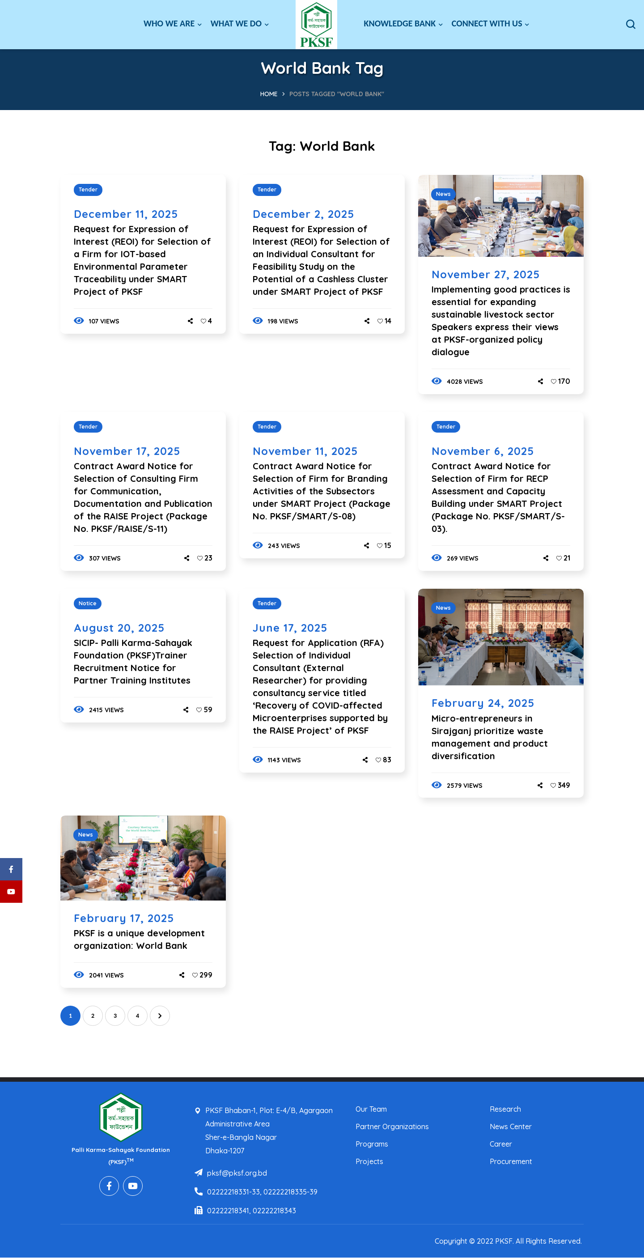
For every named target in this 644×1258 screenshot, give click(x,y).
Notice (88, 603)
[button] (630, 24)
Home (269, 94)
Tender (88, 189)
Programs (372, 1143)
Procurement (511, 1161)
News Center (511, 1126)
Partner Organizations (392, 1126)
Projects (369, 1161)
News (443, 194)
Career (501, 1143)
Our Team (371, 1109)
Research (505, 1109)
